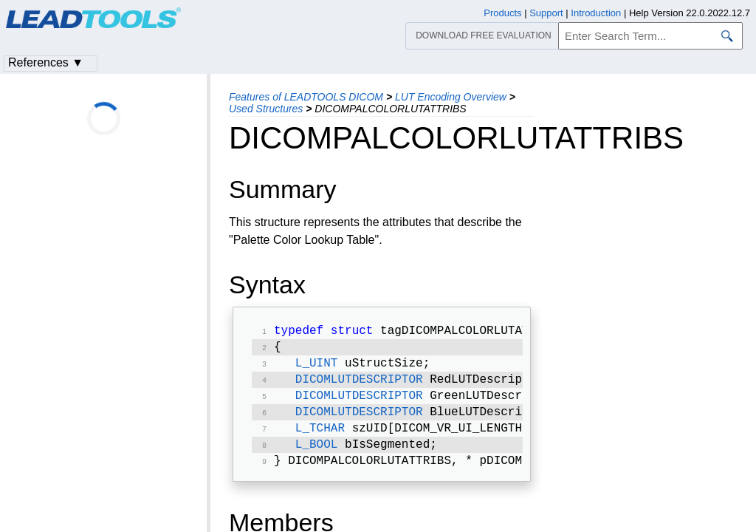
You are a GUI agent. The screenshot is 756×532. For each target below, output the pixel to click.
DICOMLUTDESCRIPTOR (359, 386)
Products (502, 12)
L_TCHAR (320, 439)
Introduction (596, 12)
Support (546, 12)
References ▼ (45, 62)
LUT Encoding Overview (450, 97)
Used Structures (266, 109)
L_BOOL (316, 457)
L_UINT (316, 368)
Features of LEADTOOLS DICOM (306, 97)
